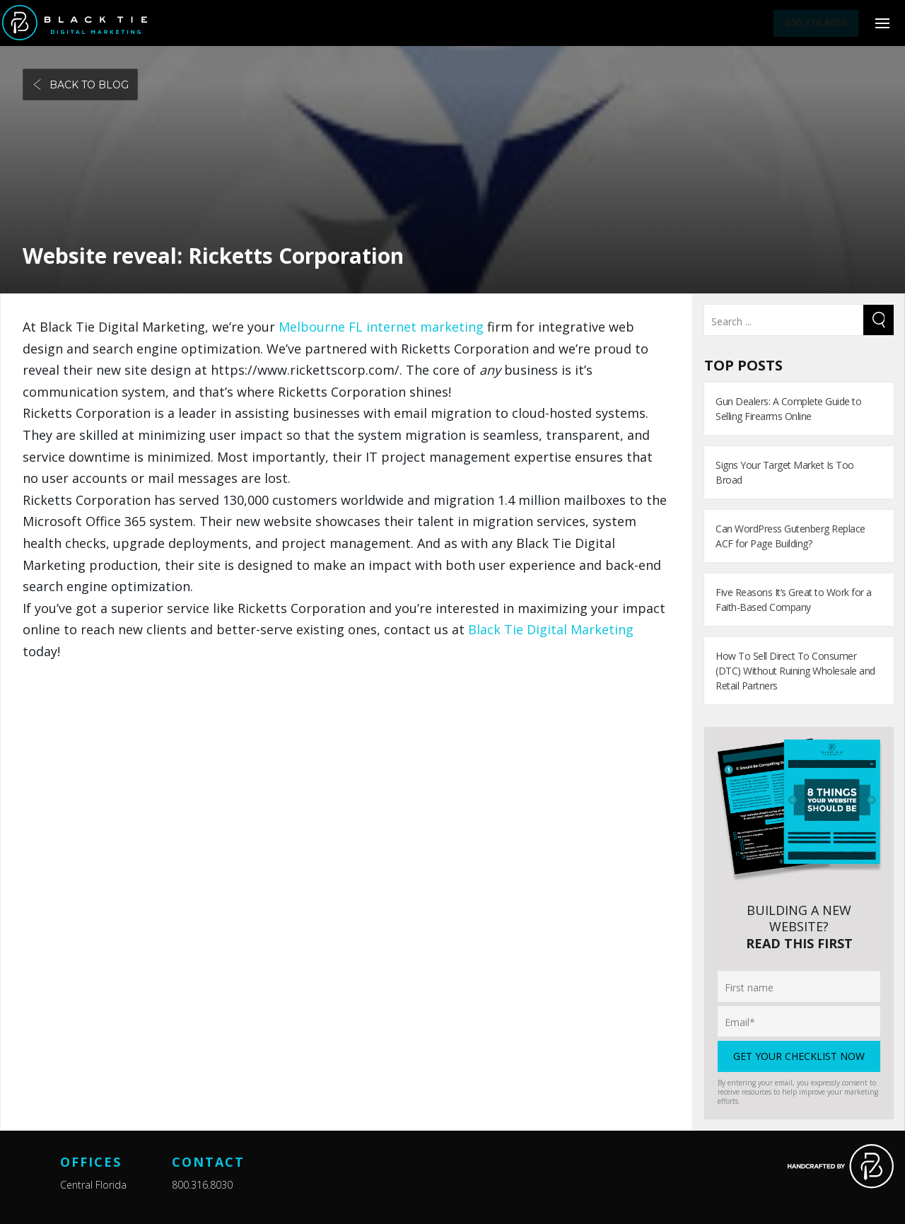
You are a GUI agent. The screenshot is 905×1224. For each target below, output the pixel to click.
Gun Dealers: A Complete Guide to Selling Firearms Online (788, 409)
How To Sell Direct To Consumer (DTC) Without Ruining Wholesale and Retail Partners (795, 670)
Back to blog (80, 84)
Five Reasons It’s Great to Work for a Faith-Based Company (794, 599)
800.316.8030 (202, 1184)
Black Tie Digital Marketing (551, 629)
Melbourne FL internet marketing (381, 326)
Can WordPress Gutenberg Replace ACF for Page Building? (790, 536)
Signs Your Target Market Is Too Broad (785, 472)
